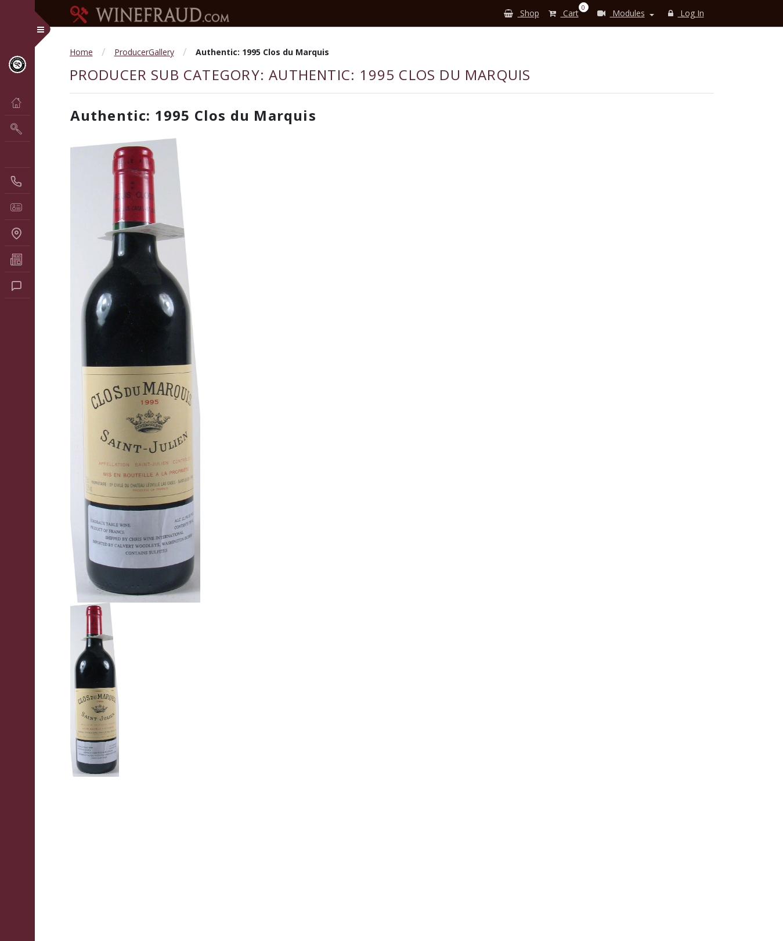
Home (81, 51)
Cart (566, 10)
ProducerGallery (144, 51)
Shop (521, 13)
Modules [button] (621, 13)
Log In (686, 13)
